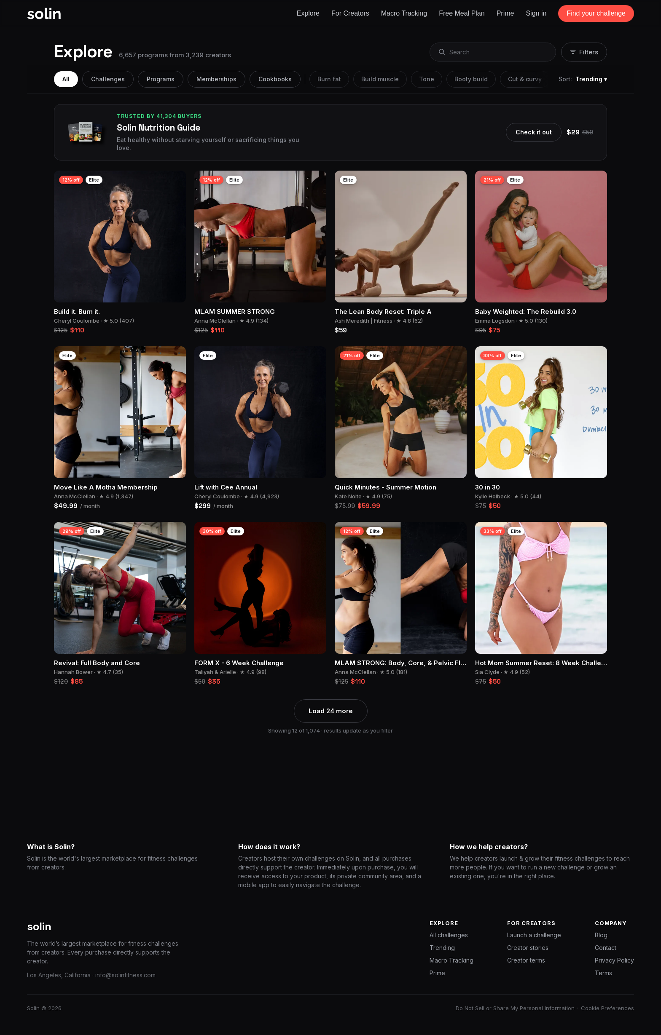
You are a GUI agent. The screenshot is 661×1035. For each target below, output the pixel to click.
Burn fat (329, 79)
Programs (161, 79)
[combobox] (492, 52)
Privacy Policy (614, 960)
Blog (601, 935)
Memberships (216, 79)
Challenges (108, 79)
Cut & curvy (525, 79)
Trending (442, 947)
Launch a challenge (534, 935)
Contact (605, 947)
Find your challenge (596, 13)
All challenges (449, 935)
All (66, 79)
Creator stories (527, 947)
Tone (426, 79)
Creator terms (526, 960)
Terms (603, 972)
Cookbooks (275, 79)
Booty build (471, 79)
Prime (437, 972)
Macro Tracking (451, 960)
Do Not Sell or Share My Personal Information (515, 1008)
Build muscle (380, 79)
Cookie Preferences (607, 1008)
